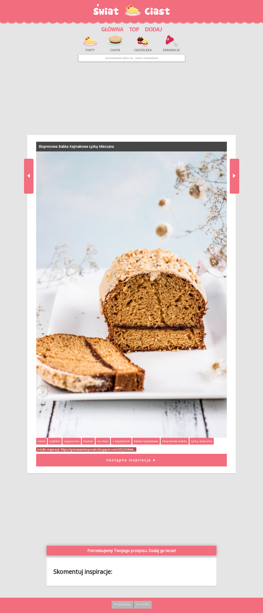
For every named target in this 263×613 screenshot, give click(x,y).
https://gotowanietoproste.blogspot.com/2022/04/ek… (98, 449)
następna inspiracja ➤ (131, 460)
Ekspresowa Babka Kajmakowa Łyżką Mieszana (76, 146)
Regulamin (122, 604)
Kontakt (142, 604)
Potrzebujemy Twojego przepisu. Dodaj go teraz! (131, 550)
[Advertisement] (131, 98)
